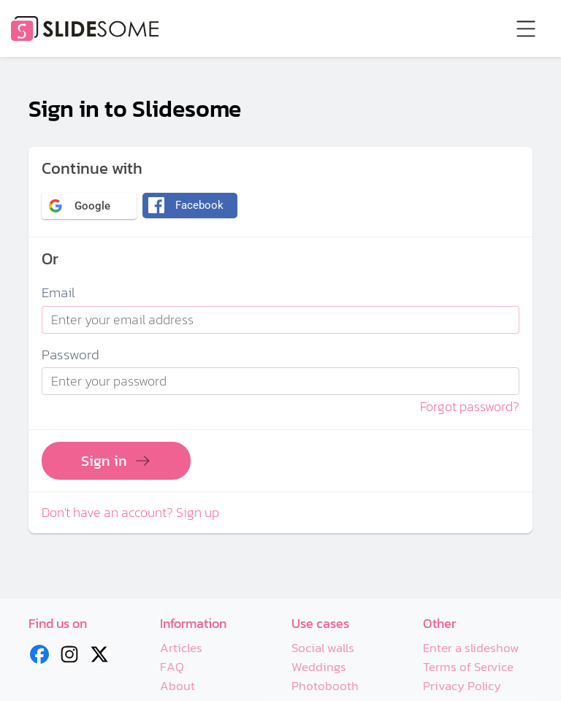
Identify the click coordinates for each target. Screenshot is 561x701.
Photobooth (325, 686)
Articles (181, 648)
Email (58, 293)
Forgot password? (469, 406)
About (177, 686)
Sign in (116, 461)
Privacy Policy (462, 686)
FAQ (172, 667)
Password (70, 355)
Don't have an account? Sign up (130, 512)
